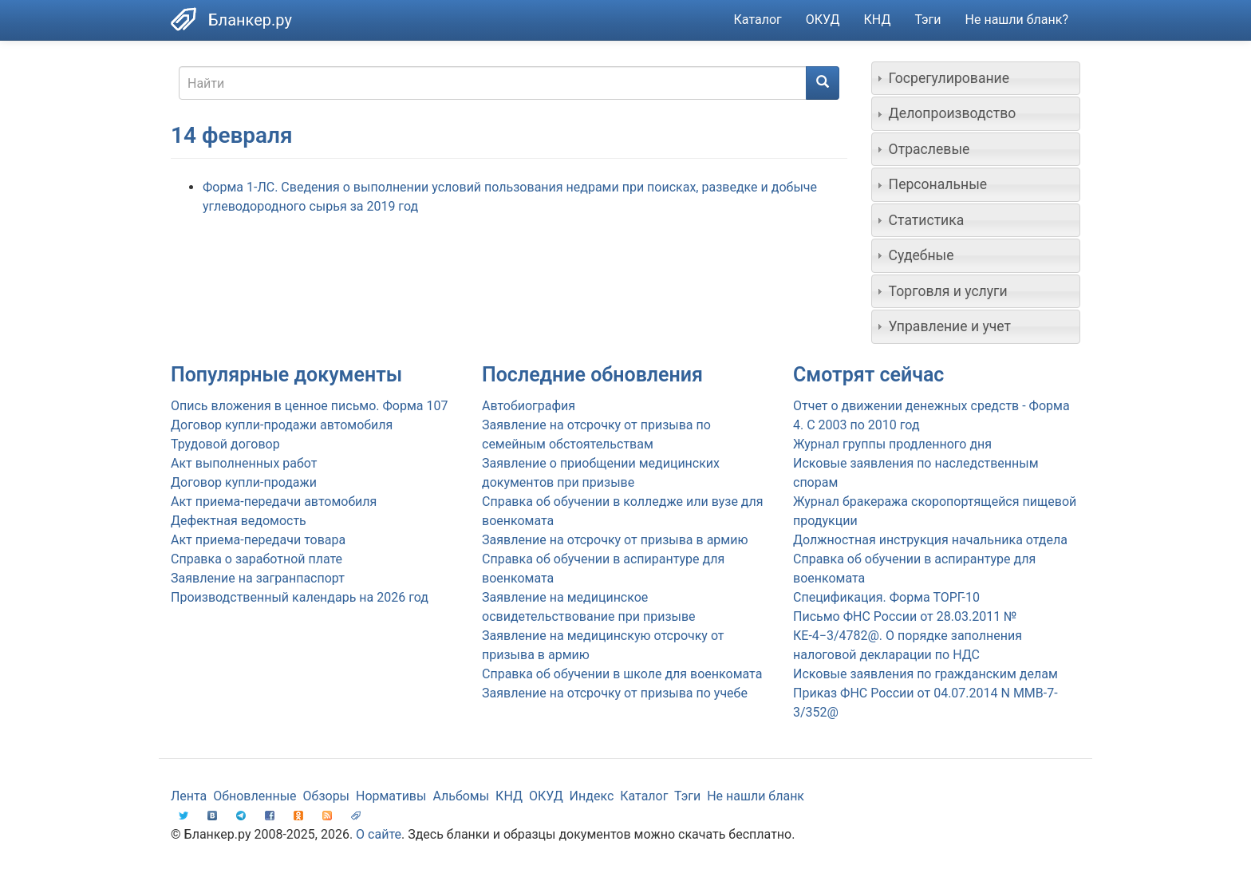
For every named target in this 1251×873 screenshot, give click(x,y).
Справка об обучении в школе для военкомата (622, 673)
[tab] (976, 78)
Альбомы (460, 796)
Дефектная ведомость (238, 520)
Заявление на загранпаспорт (258, 578)
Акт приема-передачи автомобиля (274, 501)
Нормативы (391, 796)
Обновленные (254, 796)
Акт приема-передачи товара (258, 539)
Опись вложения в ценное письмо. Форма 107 (309, 405)
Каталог (758, 19)
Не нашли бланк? (1016, 19)
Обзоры (326, 796)
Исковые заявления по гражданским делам (925, 673)
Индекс (592, 796)
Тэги (927, 19)
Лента (189, 796)
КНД (877, 19)
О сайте (378, 834)
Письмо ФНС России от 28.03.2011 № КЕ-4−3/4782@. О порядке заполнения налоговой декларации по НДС (907, 635)
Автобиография (528, 405)
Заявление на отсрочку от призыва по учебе (615, 693)
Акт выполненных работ (244, 463)
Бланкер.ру (250, 20)
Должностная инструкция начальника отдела (930, 539)
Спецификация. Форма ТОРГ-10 (886, 597)
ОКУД (823, 19)
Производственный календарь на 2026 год (299, 597)
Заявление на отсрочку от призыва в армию (615, 539)
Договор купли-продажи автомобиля (282, 425)
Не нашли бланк (755, 796)
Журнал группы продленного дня (892, 444)
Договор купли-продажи (244, 482)
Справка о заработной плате (256, 559)
